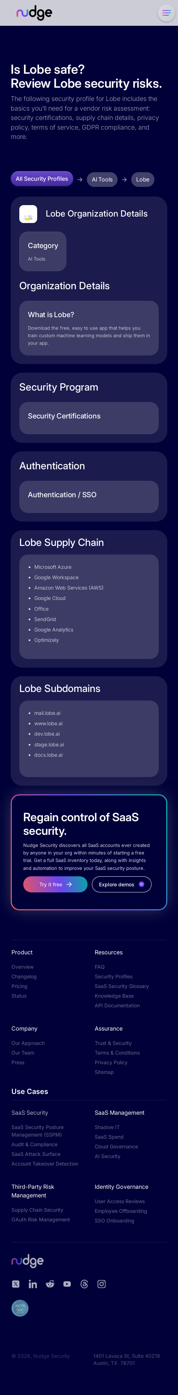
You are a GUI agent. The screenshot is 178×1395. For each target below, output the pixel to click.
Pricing (19, 986)
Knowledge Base (114, 996)
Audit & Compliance (34, 1144)
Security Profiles (114, 976)
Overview (22, 967)
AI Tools (102, 179)
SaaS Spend (109, 1137)
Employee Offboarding (121, 1211)
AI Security (107, 1156)
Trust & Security (113, 1043)
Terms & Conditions (117, 1053)
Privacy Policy (111, 1062)
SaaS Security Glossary (122, 986)
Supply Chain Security (37, 1210)
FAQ (100, 967)
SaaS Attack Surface (35, 1154)
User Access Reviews (120, 1201)
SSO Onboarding (114, 1220)
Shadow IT (107, 1127)
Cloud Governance (116, 1146)
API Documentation (117, 1005)
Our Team (22, 1053)
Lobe (142, 179)
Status (18, 996)
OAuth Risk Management (40, 1219)
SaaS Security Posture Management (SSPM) (37, 1131)
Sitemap (104, 1072)
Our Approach (28, 1043)
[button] (165, 12)
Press (17, 1062)
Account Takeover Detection (44, 1164)
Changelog (24, 976)
